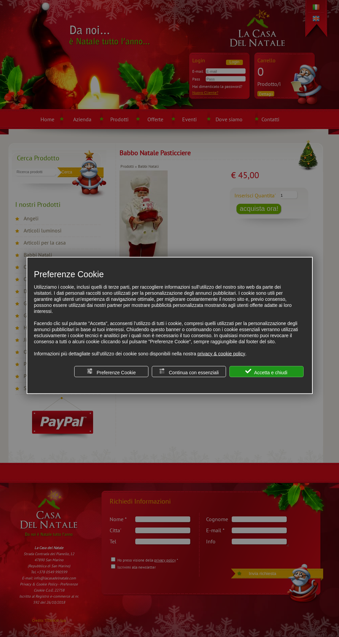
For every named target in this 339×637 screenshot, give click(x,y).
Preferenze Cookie (111, 371)
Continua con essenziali (189, 371)
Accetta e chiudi (266, 371)
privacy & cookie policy (221, 353)
